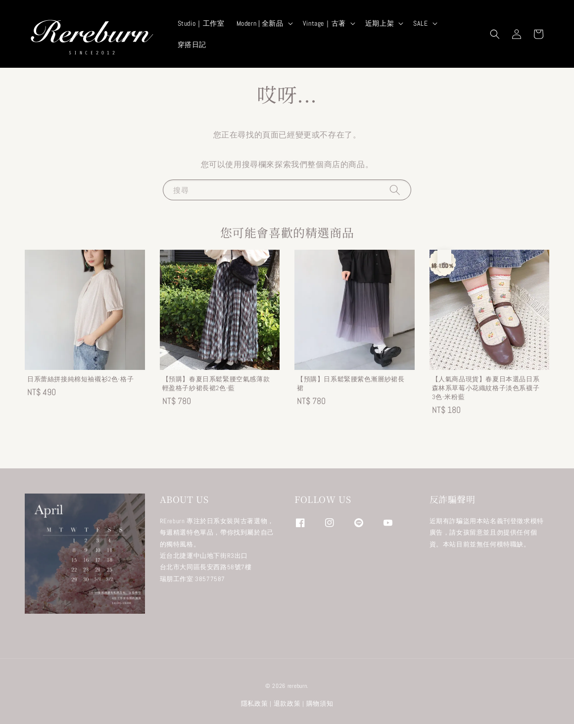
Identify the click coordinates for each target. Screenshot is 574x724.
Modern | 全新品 (260, 23)
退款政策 (287, 703)
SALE (420, 23)
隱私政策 (254, 703)
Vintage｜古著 (324, 23)
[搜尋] (395, 189)
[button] (495, 34)
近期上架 (379, 23)
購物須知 (320, 703)
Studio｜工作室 (201, 23)
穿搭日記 (192, 44)
